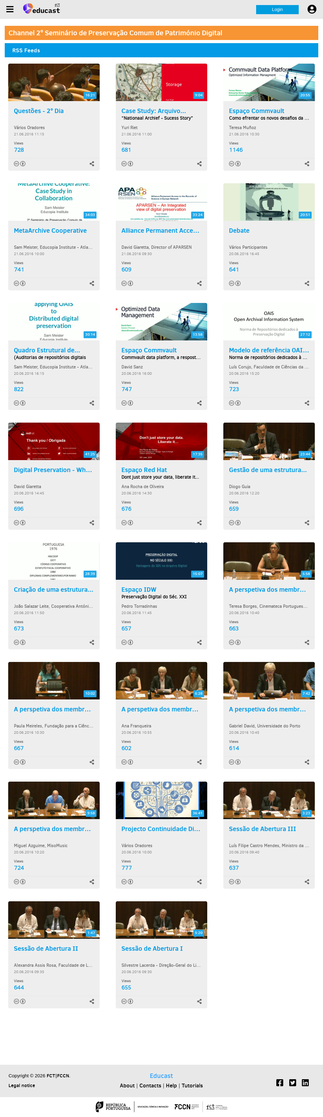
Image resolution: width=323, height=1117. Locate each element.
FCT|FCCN (58, 1075)
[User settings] (312, 9)
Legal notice (22, 1085)
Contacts (150, 1085)
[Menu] (10, 9)
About (127, 1085)
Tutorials (192, 1085)
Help (171, 1085)
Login (277, 9)
